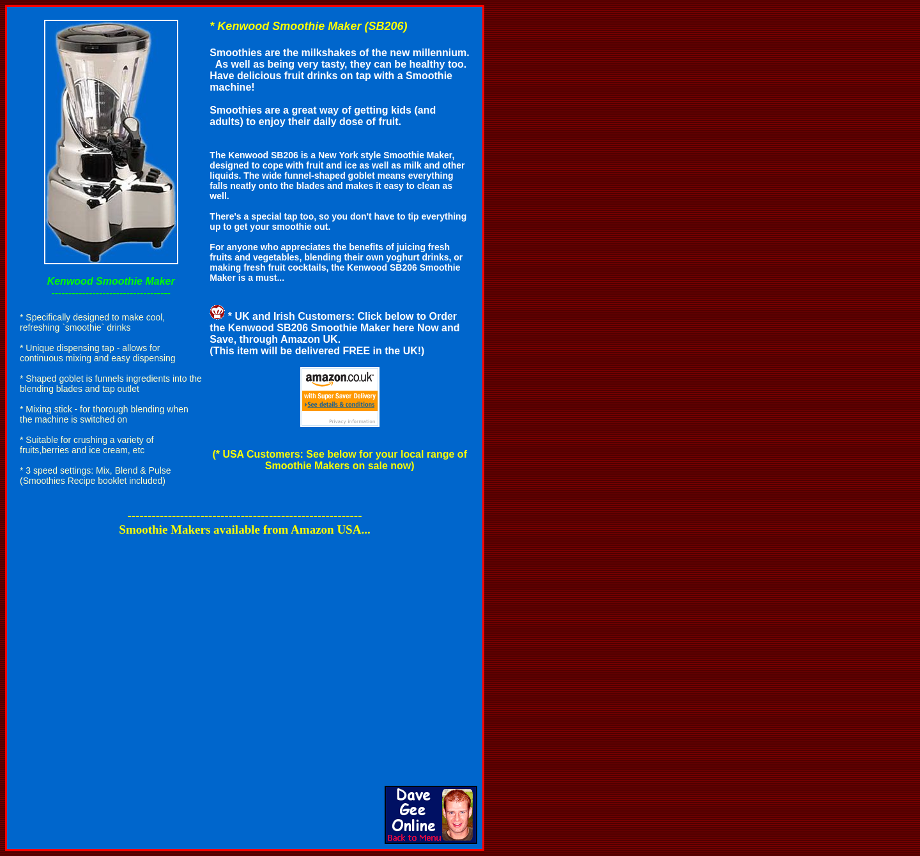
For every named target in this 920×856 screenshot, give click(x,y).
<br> (244, 647)
